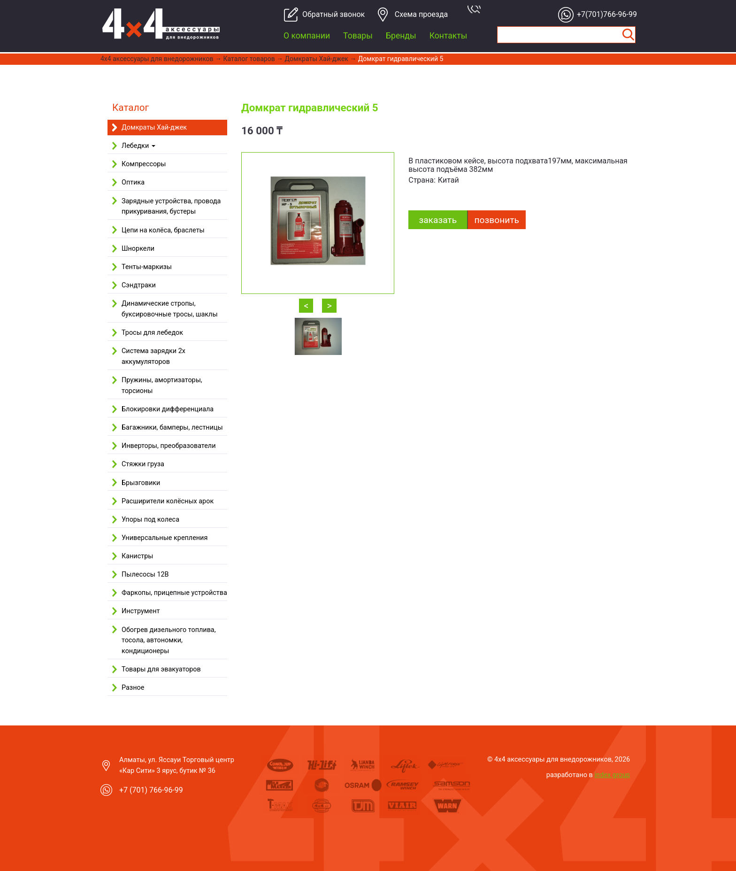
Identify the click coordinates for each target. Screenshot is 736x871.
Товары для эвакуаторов (161, 669)
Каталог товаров (249, 58)
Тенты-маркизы (147, 267)
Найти (628, 35)
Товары (358, 35)
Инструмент (141, 611)
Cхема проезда (421, 14)
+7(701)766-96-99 (604, 14)
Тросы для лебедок (152, 333)
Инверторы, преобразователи (168, 446)
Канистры (137, 556)
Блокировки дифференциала (168, 409)
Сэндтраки (139, 285)
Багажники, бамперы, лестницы (172, 428)
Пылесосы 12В (145, 574)
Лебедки (138, 146)
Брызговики (141, 483)
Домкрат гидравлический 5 (401, 58)
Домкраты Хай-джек (316, 58)
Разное (133, 688)
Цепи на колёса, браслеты (163, 230)
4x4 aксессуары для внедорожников (157, 58)
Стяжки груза (143, 464)
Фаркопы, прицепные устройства (174, 593)
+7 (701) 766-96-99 (151, 790)
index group (612, 775)
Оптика (133, 182)
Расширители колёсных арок (168, 501)
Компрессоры (144, 164)
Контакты (448, 35)
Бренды (401, 35)
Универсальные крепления (164, 538)
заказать (438, 220)
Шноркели (138, 249)
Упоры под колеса (150, 520)
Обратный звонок (329, 14)
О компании (307, 35)
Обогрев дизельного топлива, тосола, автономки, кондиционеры (169, 640)
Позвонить (497, 220)
